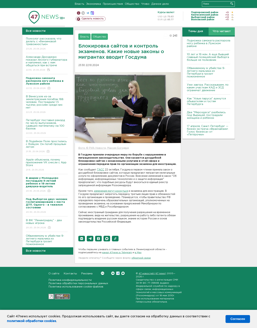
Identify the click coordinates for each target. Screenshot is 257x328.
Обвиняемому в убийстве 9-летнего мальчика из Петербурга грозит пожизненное (47, 242)
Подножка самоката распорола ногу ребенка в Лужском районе (208, 43)
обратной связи (141, 258)
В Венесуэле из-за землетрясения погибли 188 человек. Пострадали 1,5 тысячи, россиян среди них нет (47, 104)
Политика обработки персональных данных (78, 283)
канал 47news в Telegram (117, 253)
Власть (79, 4)
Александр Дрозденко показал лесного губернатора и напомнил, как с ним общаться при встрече (47, 63)
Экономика (93, 4)
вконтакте (83, 13)
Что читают (222, 31)
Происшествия (113, 4)
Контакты (70, 273)
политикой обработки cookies (31, 321)
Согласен (237, 319)
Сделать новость (92, 19)
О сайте (53, 273)
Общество (132, 4)
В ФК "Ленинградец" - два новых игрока (47, 224)
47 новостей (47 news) (152, 274)
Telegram (118, 273)
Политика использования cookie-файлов (75, 287)
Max (123, 273)
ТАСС (100, 170)
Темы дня (195, 31)
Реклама (86, 273)
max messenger (92, 13)
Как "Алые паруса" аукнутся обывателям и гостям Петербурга (206, 101)
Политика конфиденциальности (70, 280)
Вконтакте (102, 273)
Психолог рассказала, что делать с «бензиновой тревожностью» (47, 44)
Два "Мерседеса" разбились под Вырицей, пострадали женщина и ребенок (206, 115)
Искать (231, 3)
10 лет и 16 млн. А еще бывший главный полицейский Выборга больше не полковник (208, 57)
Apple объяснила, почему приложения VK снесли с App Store (47, 165)
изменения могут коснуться (111, 191)
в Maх (138, 253)
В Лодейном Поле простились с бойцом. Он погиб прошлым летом (47, 146)
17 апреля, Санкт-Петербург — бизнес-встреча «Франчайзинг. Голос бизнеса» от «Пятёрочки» (208, 130)
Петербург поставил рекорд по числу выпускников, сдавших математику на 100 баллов (47, 127)
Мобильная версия (78, 13)
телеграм (87, 13)
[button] (81, 238)
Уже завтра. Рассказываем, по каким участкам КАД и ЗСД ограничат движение (208, 88)
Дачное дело (160, 4)
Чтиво (145, 4)
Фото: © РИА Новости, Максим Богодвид (103, 148)
